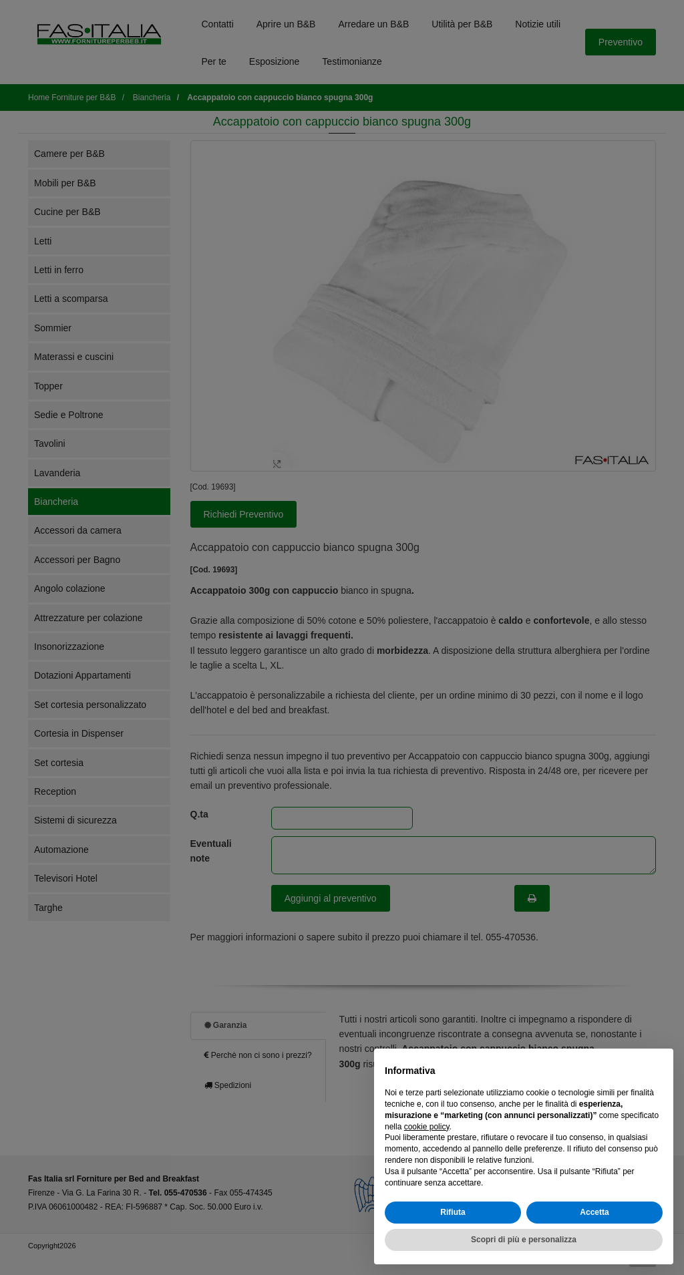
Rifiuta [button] (452, 1212)
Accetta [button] (594, 1212)
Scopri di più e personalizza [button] (523, 1239)
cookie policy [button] (427, 1126)
